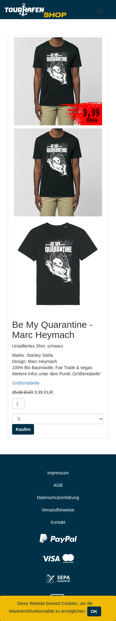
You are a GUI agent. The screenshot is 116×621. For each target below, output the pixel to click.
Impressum (58, 472)
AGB (58, 485)
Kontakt (58, 522)
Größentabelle (26, 383)
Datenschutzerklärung (58, 497)
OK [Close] (94, 611)
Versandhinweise (58, 509)
